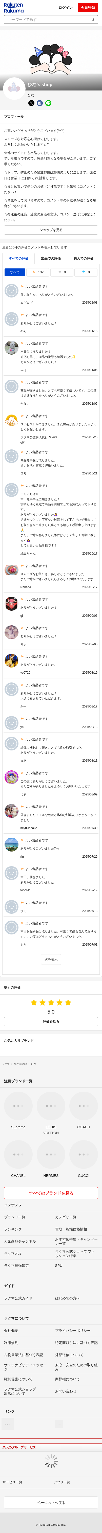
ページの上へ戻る (51, 1503)
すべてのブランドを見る (51, 1193)
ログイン (65, 8)
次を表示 (51, 959)
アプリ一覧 (62, 1482)
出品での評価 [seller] (51, 258)
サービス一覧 (12, 1482)
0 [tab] (62, 272)
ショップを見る (51, 230)
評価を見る (51, 1021)
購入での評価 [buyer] (83, 258)
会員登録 (88, 8)
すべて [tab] (15, 272)
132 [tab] (38, 272)
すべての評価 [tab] (18, 258)
